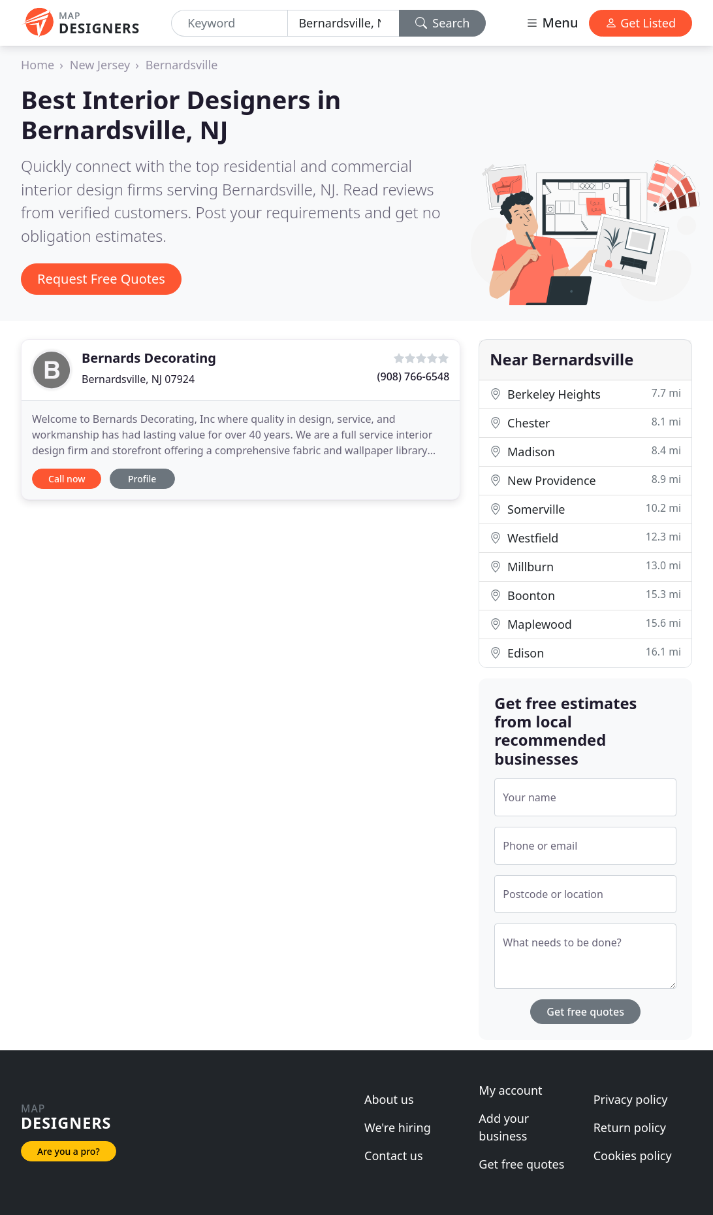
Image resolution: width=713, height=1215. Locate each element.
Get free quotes (585, 1012)
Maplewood (585, 624)
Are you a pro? (68, 1151)
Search (442, 23)
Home (37, 65)
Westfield (585, 537)
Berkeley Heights (585, 394)
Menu (552, 22)
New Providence (585, 480)
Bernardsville (182, 65)
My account (510, 1090)
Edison (585, 652)
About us (389, 1099)
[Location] (343, 23)
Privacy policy (631, 1099)
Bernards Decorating (149, 358)
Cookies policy (633, 1155)
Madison (585, 451)
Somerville (585, 509)
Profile (142, 479)
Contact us (393, 1155)
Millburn (585, 566)
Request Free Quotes (101, 279)
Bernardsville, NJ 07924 (138, 379)
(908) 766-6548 (413, 376)
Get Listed (640, 23)
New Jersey (100, 65)
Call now (66, 479)
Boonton (585, 595)
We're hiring (397, 1127)
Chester (585, 422)
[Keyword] (229, 23)
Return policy (630, 1127)
